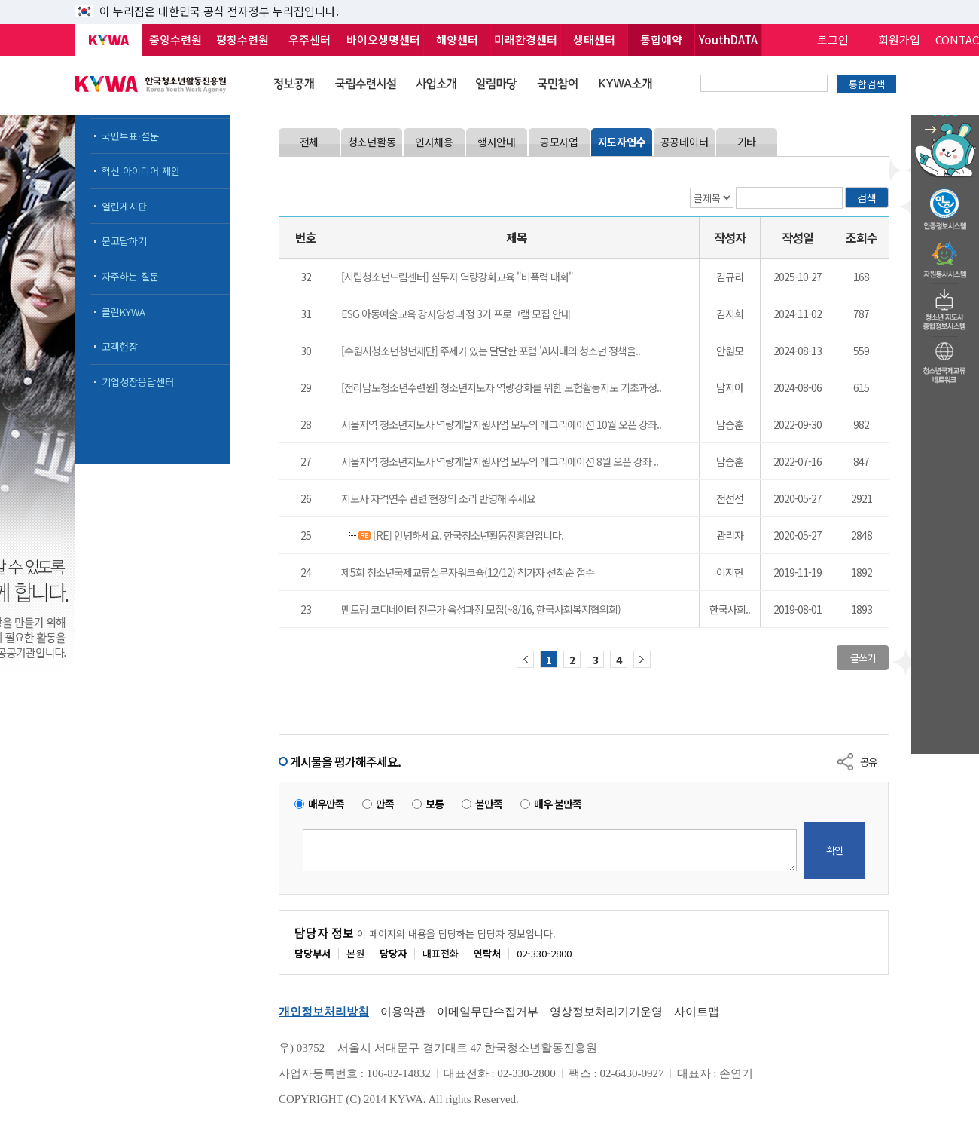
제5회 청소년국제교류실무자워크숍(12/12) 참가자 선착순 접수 (467, 572)
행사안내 (496, 141)
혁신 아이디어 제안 (141, 171)
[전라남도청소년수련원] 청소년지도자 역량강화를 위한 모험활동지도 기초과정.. (501, 387)
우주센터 (309, 39)
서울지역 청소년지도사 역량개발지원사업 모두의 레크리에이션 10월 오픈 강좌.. (501, 424)
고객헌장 (120, 346)
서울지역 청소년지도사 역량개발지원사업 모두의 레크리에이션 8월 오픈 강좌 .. (499, 461)
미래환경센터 (525, 39)
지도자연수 (622, 141)
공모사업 (559, 141)
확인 (834, 850)
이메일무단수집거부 (487, 1012)
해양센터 (457, 39)
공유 (868, 762)
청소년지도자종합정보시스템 (945, 305)
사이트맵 (696, 1012)
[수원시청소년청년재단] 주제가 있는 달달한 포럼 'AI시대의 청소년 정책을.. (490, 350)
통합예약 (661, 39)
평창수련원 (242, 39)
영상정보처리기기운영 (606, 1012)
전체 (309, 141)
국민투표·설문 (130, 136)
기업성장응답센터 (138, 382)
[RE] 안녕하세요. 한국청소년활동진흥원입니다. (467, 535)
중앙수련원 (175, 39)
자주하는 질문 (130, 276)
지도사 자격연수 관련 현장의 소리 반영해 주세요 (438, 498)
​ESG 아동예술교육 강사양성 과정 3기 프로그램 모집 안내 (455, 313)
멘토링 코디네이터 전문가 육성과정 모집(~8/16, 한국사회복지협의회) (481, 609)
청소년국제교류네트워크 (945, 360)
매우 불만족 (557, 804)
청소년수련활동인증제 (945, 205)
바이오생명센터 (383, 39)
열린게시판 (124, 206)
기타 (746, 141)
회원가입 (899, 39)
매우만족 (326, 804)
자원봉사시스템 (945, 255)
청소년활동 (372, 141)
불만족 (488, 804)
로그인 (833, 39)
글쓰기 (862, 658)
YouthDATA (728, 39)
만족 (385, 804)
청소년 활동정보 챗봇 (945, 116)
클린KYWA (123, 312)
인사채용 (434, 141)
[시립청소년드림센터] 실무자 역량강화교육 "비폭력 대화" (457, 276)
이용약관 (402, 1012)
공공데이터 (684, 141)
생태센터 (594, 39)
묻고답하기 (124, 241)
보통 (434, 804)
